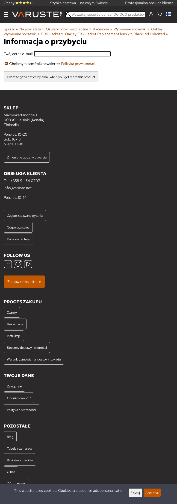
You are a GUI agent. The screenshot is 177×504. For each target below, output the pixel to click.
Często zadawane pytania (25, 215)
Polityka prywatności (78, 63)
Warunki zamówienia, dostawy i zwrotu (34, 359)
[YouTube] (28, 265)
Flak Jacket (52, 34)
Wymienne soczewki (132, 29)
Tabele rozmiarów (19, 448)
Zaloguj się (14, 386)
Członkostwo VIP (19, 398)
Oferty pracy (16, 483)
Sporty (11, 29)
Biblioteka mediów (20, 460)
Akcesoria (102, 29)
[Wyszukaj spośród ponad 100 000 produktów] (105, 14)
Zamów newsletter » (24, 281)
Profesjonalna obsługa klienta (149, 2)
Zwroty (12, 312)
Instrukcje (14, 336)
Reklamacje (15, 324)
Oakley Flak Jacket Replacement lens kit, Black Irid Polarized (116, 34)
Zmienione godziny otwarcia (27, 157)
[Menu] (6, 14)
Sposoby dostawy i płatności (27, 347)
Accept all (152, 492)
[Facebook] (8, 265)
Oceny (18, 2)
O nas (11, 471)
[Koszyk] (159, 14)
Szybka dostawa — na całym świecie (79, 2)
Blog (10, 436)
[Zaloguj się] (151, 14)
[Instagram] (18, 265)
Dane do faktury (18, 239)
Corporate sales (18, 227)
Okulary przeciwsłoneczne (68, 29)
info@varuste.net (18, 187)
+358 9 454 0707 (25, 180)
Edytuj (135, 492)
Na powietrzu (31, 29)
